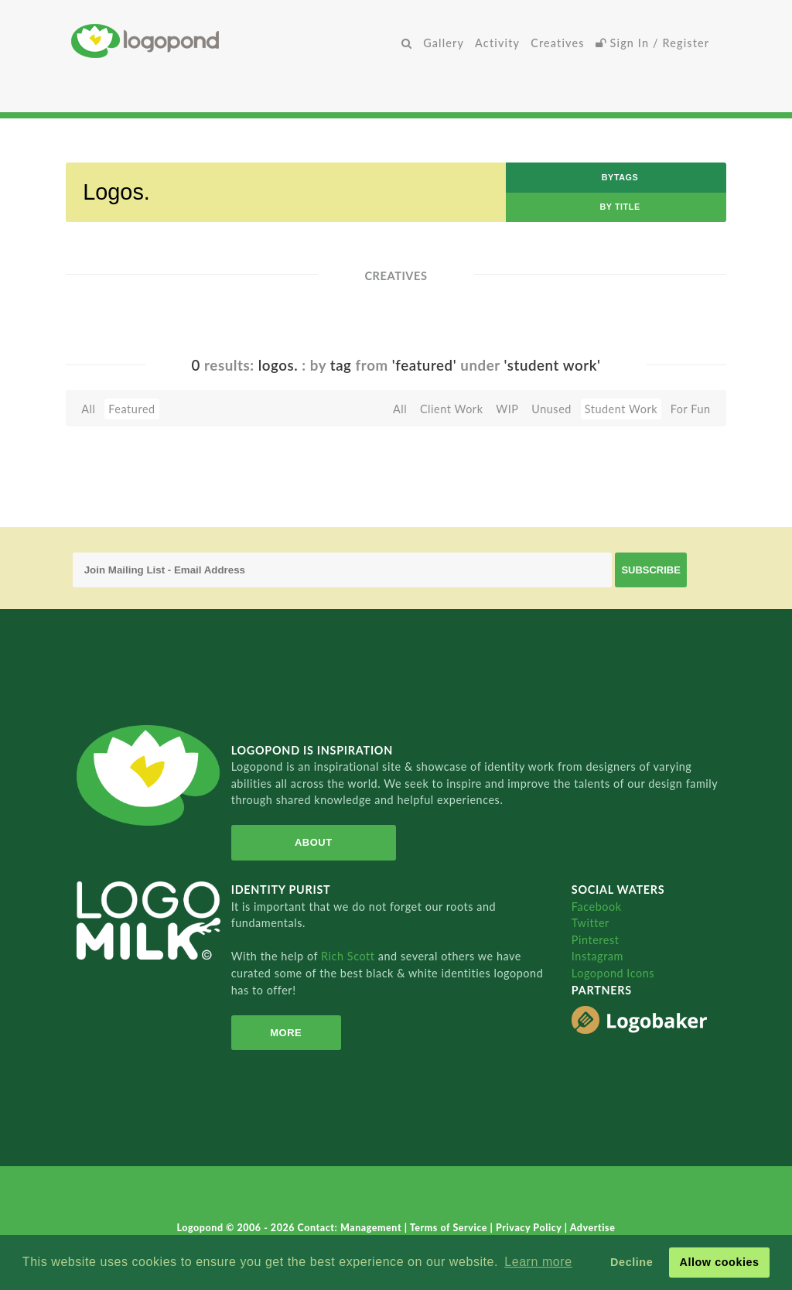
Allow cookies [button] (719, 1262)
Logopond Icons (613, 973)
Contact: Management (351, 1228)
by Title (619, 206)
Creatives (557, 43)
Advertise (593, 1228)
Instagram (597, 956)
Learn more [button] (538, 1261)
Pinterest (596, 939)
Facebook (597, 906)
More (286, 1033)
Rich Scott (349, 956)
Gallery (443, 43)
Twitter (590, 922)
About (314, 842)
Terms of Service (450, 1228)
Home (233, 40)
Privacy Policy (530, 1228)
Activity (497, 43)
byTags (620, 177)
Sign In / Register (653, 43)
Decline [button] (631, 1262)
